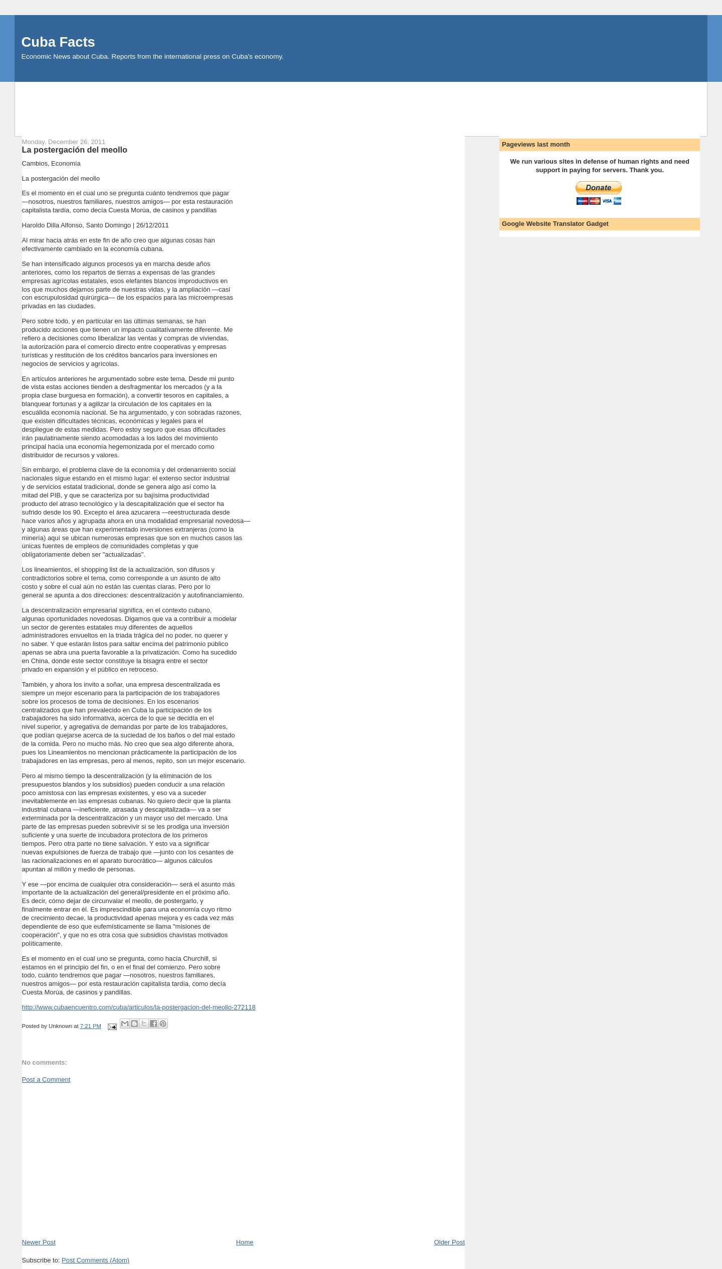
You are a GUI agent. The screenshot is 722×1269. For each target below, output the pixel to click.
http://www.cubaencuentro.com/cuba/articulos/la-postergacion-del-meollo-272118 (139, 1007)
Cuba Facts (58, 42)
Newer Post (39, 1242)
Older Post (449, 1242)
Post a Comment (46, 1079)
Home (245, 1242)
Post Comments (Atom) (95, 1260)
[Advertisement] (361, 104)
